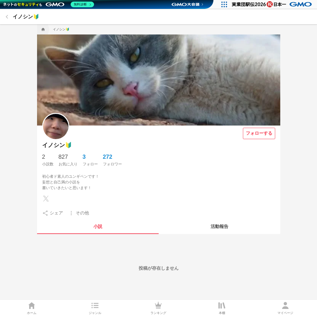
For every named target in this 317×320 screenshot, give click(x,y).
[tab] (98, 226)
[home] (42, 29)
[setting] (52, 213)
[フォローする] (259, 133)
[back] (7, 16)
